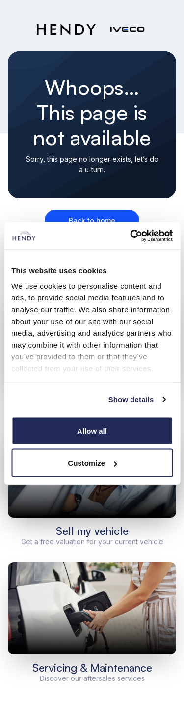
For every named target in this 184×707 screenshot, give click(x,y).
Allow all (92, 430)
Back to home (92, 220)
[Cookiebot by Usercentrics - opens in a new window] (131, 236)
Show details (131, 399)
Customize (92, 463)
